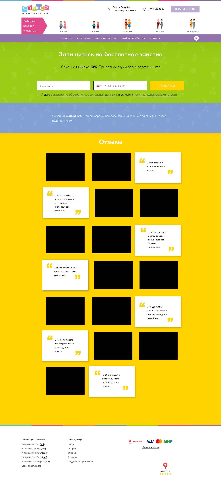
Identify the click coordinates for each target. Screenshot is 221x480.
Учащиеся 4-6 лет (30, 444)
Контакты (155, 38)
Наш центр (66, 38)
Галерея (72, 448)
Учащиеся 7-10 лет (30, 448)
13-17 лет (160, 31)
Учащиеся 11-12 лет (31, 453)
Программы (83, 38)
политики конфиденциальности (155, 94)
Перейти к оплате (150, 447)
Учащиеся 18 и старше (32, 461)
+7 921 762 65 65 (156, 9)
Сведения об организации (80, 461)
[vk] (196, 38)
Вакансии (72, 453)
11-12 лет (128, 31)
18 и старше (193, 31)
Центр (71, 444)
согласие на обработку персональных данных (83, 94)
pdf (42, 444)
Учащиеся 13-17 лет (31, 457)
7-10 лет (95, 31)
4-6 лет (63, 31)
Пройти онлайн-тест (133, 38)
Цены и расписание (106, 38)
